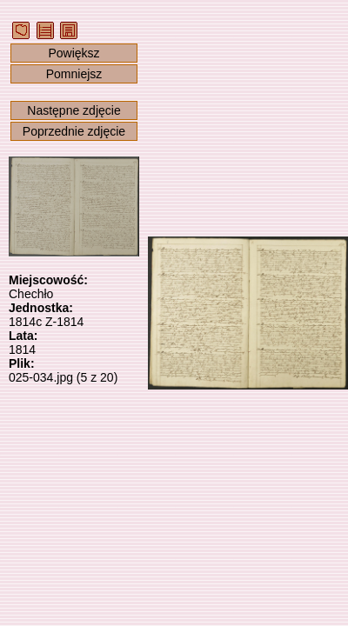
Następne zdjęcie (73, 110)
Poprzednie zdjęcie (74, 131)
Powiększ (73, 53)
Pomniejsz (74, 74)
